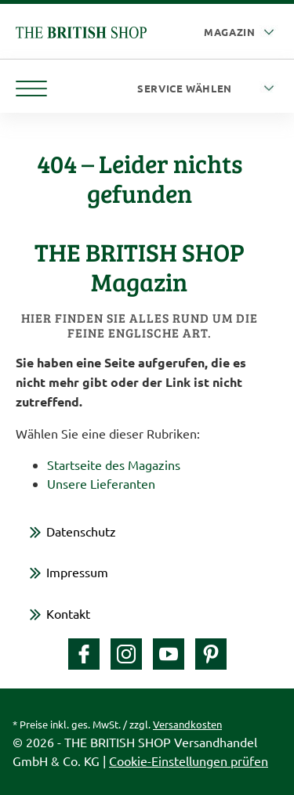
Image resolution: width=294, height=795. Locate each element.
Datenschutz (81, 531)
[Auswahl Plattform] (241, 32)
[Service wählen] (207, 88)
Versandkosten (187, 724)
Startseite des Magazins (113, 464)
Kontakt (68, 613)
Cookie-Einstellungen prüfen (188, 760)
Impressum (77, 572)
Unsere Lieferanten (101, 483)
